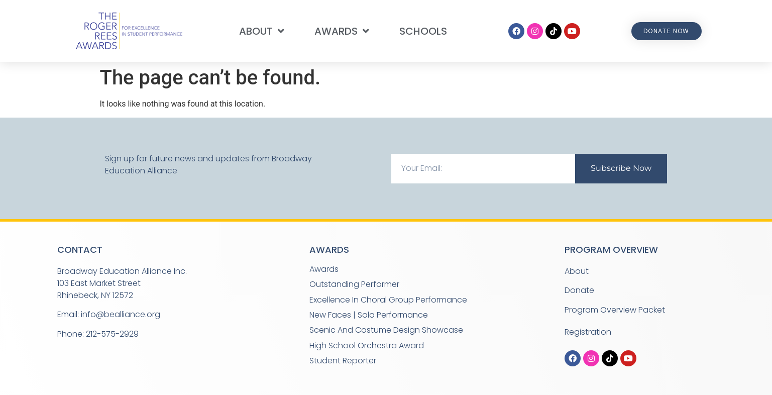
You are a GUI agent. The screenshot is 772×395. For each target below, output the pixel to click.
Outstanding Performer (354, 284)
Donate (579, 290)
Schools (423, 31)
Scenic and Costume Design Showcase (386, 330)
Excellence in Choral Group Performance (388, 300)
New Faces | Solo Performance (368, 315)
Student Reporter (342, 360)
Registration (588, 332)
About (261, 31)
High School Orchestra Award (366, 345)
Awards (341, 31)
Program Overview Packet (615, 310)
